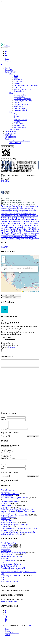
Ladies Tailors (18, 124)
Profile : (20, 212)
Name (3, 417)
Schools (16, 102)
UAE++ (30, 628)
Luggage (17, 122)
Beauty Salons (18, 106)
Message (4, 430)
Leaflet (24, 291)
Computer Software (20, 95)
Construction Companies (22, 99)
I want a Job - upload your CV (19, 141)
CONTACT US (10, 131)
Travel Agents (18, 81)
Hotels (16, 78)
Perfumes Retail (19, 125)
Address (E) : (15, 234)
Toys (15, 114)
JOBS (8, 139)
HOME (7, 68)
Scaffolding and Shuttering (23, 101)
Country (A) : (7, 231)
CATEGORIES (11, 72)
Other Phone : (20, 227)
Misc (11, 74)
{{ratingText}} (6, 458)
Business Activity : (16, 223)
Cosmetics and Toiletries (22, 110)
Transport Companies (21, 104)
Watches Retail (19, 87)
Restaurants (18, 79)
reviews (11, 347)
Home (7, 631)
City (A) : (6, 233)
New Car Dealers (19, 91)
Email (3, 420)
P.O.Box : (9, 227)
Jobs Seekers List (15, 143)
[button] (37, 267)
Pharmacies (18, 118)
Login (7, 59)
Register (8, 61)
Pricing (7, 633)
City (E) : (17, 231)
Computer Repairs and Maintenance (26, 85)
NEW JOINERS (10, 133)
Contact (7, 637)
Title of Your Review (9, 460)
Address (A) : (19, 236)
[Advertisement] (20, 23)
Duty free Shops (19, 108)
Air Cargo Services (20, 120)
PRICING (8, 135)
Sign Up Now (14, 129)
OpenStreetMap (34, 291)
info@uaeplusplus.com (9, 604)
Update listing (8, 349)
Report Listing (7, 351)
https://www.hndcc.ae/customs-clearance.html (18, 202)
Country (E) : (7, 229)
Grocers (16, 116)
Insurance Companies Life (23, 89)
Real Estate (17, 83)
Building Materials (20, 127)
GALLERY (9, 70)
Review (4, 467)
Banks (16, 76)
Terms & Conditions (12, 635)
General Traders (19, 97)
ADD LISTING (10, 137)
